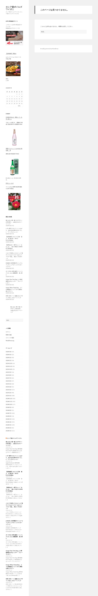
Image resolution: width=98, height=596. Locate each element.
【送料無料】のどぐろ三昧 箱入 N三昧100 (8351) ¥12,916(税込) (14, 238)
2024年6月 (8, 416)
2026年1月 (8, 360)
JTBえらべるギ (10, 183)
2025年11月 (9, 366)
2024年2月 (8, 428)
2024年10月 (9, 404)
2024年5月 (8, 419)
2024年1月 (8, 431)
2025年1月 (8, 395)
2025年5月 (8, 384)
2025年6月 (8, 381)
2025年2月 (8, 393)
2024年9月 (8, 407)
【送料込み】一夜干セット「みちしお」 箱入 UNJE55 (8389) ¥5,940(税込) (14, 246)
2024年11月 (9, 401)
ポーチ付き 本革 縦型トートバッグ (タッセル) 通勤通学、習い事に (14, 273)
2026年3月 (8, 354)
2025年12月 (9, 363)
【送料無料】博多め (11, 53)
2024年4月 (8, 422)
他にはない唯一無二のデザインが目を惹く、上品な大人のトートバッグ (14, 222)
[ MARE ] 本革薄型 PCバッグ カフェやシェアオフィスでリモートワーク (14, 264)
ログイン (8, 332)
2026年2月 (8, 357)
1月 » (19, 106)
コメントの (10, 338)
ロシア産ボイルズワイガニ (14, 8)
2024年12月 (9, 398)
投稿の (9, 335)
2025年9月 (8, 372)
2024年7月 (8, 413)
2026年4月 (8, 351)
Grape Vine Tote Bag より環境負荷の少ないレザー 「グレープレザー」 (14, 281)
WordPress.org (10, 340)
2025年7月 (8, 378)
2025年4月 (8, 387)
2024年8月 (8, 410)
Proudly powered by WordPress (49, 49)
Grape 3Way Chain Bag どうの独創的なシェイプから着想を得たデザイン (14, 289)
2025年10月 (9, 369)
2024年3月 (8, 425)
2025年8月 (8, 375)
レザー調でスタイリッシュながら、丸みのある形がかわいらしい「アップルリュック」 (14, 230)
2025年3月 (8, 390)
